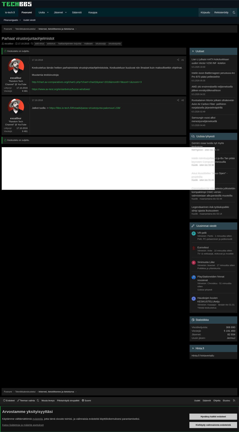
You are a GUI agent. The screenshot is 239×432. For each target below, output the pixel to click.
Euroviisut (203, 247)
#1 (183, 60)
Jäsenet (58, 12)
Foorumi (27, 12)
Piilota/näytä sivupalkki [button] (68, 400)
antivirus (51, 43)
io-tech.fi (10, 12)
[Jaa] (178, 60)
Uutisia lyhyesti (205, 136)
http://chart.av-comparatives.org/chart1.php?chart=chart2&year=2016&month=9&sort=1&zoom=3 (87, 81)
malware (88, 43)
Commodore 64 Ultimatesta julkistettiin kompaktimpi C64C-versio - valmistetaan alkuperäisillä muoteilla (213, 192)
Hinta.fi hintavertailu (203, 355)
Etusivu (226, 400)
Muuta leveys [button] (48, 400)
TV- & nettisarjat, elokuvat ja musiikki (215, 253)
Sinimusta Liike (206, 262)
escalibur (9, 43)
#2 (183, 100)
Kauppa (92, 12)
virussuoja (101, 43)
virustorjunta (115, 43)
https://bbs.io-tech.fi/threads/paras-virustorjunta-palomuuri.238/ (84, 107)
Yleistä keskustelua (206, 307)
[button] (47, 12)
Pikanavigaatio (11, 20)
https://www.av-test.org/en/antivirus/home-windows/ (61, 89)
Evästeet (9, 400)
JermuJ (231, 337)
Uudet (197, 400)
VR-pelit (201, 232)
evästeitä (38, 418)
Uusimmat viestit (206, 225)
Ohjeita (216, 400)
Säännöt (77, 12)
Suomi (86, 400)
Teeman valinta (26, 400)
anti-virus (39, 43)
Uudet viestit (29, 20)
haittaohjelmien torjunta (69, 43)
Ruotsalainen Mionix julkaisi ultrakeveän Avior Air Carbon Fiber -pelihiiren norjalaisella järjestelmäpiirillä (213, 104)
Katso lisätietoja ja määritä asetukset (23, 424)
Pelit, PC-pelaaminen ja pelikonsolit (214, 239)
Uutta (42, 12)
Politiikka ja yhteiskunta (208, 268)
